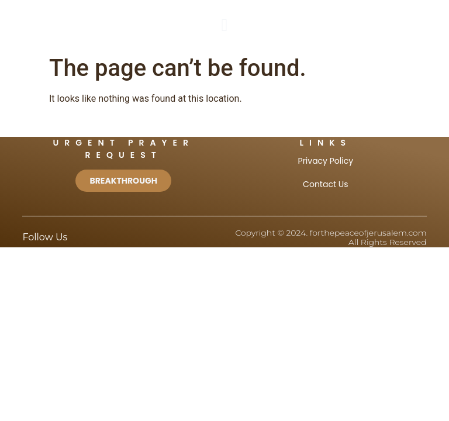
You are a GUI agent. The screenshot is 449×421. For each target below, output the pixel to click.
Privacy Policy (326, 161)
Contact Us (325, 184)
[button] (224, 25)
